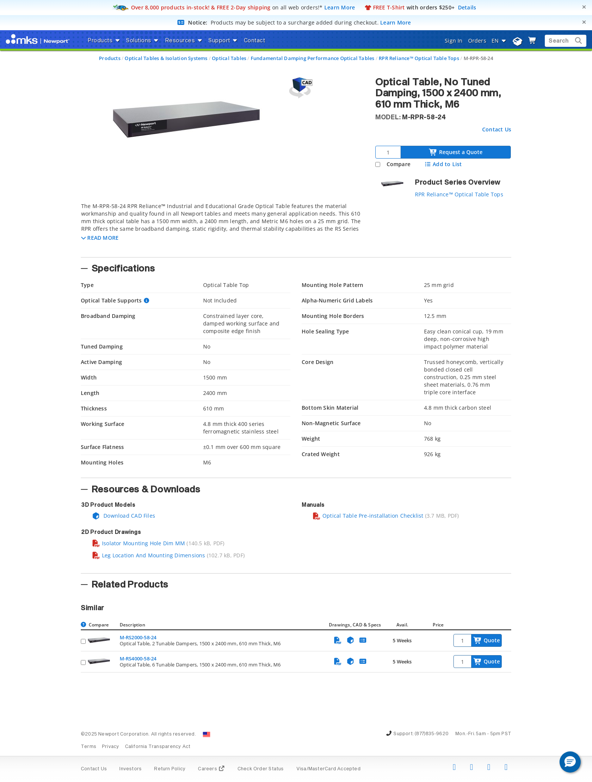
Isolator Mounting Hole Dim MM (138, 543)
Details (467, 7)
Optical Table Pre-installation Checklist (367, 515)
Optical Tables (229, 58)
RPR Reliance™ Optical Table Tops (419, 58)
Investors (130, 769)
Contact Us (496, 129)
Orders (477, 40)
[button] (100, 237)
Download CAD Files (123, 515)
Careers (211, 769)
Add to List (443, 164)
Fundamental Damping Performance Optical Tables (313, 58)
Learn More (339, 7)
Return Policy (169, 769)
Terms (88, 747)
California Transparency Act (158, 747)
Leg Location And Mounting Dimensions (148, 555)
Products (109, 58)
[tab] (222, 228)
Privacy (110, 747)
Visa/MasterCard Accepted (328, 769)
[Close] (584, 7)
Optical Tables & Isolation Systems (166, 58)
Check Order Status (260, 769)
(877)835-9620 (432, 734)
